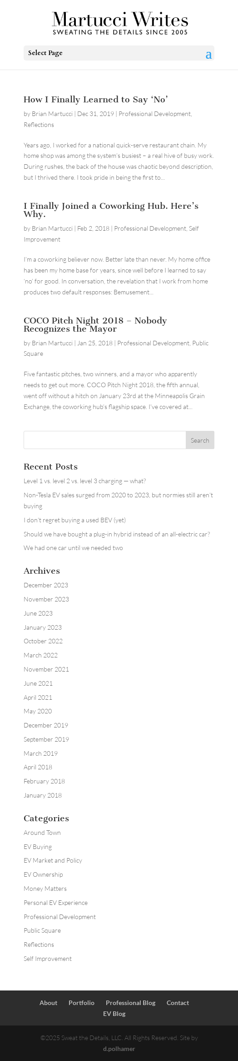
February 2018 (44, 781)
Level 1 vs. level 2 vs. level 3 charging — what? (85, 481)
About (48, 1002)
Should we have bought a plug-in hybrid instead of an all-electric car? (117, 534)
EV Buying (38, 846)
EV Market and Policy (53, 860)
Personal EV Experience (56, 902)
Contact (178, 1002)
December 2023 (46, 585)
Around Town (42, 832)
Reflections (39, 124)
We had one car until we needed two (73, 547)
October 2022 (43, 641)
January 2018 (43, 795)
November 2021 (46, 669)
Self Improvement (48, 958)
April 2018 (38, 767)
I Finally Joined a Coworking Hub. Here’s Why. (111, 210)
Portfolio (81, 1002)
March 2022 (41, 655)
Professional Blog (130, 1002)
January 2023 (43, 627)
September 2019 (46, 739)
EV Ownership (43, 874)
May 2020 (38, 711)
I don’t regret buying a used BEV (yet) (75, 520)
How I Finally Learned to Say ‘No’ (96, 99)
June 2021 (38, 683)
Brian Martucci (52, 113)
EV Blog (114, 1013)
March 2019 (41, 753)
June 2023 (38, 613)
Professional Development (155, 113)
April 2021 (38, 697)
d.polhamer (119, 1048)
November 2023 (46, 599)
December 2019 (46, 725)
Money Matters (45, 888)
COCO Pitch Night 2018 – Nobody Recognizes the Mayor (95, 324)
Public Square (42, 930)
